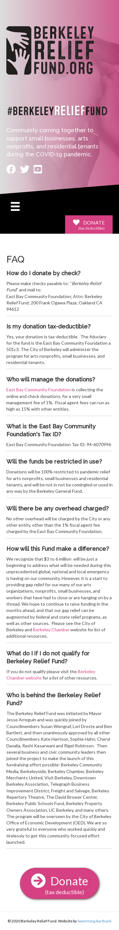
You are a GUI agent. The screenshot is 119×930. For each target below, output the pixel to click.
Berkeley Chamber (51, 629)
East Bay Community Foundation (38, 389)
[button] (89, 224)
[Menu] (15, 206)
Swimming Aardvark (94, 921)
